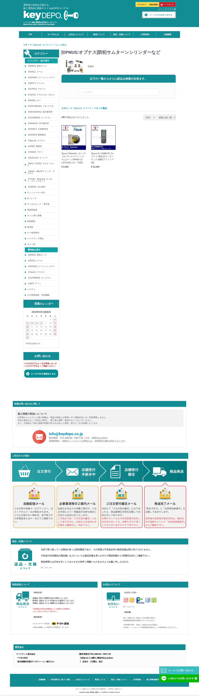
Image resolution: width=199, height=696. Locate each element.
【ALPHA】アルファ (36, 89)
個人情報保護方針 (153, 680)
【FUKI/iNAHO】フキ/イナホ (40, 106)
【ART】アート (34, 283)
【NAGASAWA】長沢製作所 (40, 112)
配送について (99, 34)
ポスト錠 (31, 244)
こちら (49, 567)
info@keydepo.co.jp (66, 434)
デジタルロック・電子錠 (38, 204)
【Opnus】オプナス (36, 140)
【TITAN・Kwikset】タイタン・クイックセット (39, 180)
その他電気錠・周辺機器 (38, 295)
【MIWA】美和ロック (37, 66)
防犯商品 (31, 221)
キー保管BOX (33, 232)
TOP (30, 34)
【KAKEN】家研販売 (36, 135)
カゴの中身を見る (167, 4)
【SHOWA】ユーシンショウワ (41, 77)
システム (31, 289)
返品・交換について (121, 34)
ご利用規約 (144, 34)
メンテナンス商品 (35, 238)
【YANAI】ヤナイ (35, 152)
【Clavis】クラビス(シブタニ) (40, 94)
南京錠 (30, 227)
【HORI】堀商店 (34, 146)
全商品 (64, 108)
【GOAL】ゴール (35, 71)
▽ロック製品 (59, 45)
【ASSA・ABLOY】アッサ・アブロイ (41, 172)
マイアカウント (142, 4)
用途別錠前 (32, 210)
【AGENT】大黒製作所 (37, 129)
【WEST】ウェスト (36, 83)
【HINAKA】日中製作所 (38, 123)
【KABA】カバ (34, 100)
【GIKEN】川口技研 (36, 187)
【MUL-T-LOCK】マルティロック (41, 164)
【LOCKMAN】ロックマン (39, 117)
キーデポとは (53, 34)
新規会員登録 (153, 4)
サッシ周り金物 (34, 215)
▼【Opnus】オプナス (40, 45)
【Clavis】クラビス (36, 272)
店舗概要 (167, 34)
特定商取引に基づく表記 (60, 680)
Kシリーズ (32, 198)
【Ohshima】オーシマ (37, 158)
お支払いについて (76, 34)
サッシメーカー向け (36, 192)
